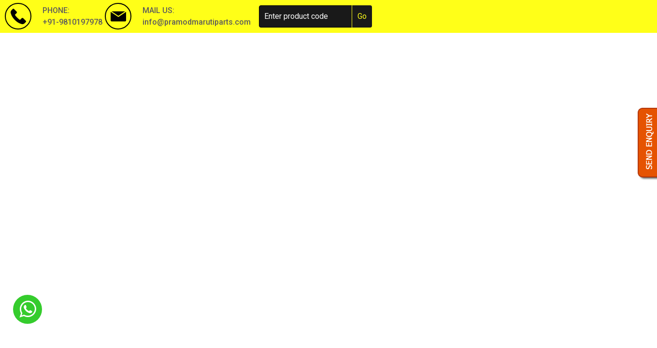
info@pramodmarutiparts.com (197, 22)
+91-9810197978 (72, 22)
